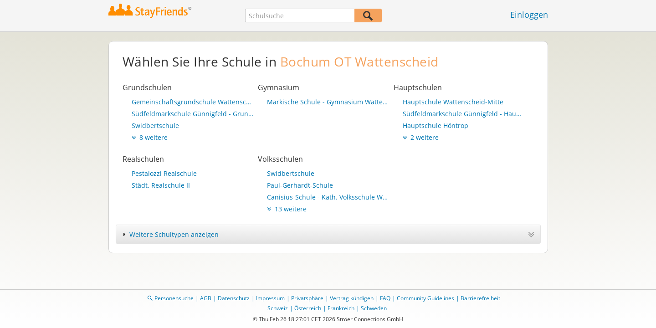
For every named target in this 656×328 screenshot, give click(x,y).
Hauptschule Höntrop (435, 125)
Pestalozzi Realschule (164, 173)
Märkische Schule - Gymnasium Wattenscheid (328, 101)
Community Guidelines (425, 298)
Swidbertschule (155, 125)
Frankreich (341, 308)
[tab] (328, 234)
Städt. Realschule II (161, 185)
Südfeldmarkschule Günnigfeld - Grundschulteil (193, 113)
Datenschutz (234, 298)
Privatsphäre (307, 298)
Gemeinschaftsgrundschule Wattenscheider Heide (193, 101)
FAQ (385, 298)
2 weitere (421, 137)
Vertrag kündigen (352, 298)
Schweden (374, 308)
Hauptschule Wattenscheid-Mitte (453, 101)
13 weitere (287, 209)
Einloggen (529, 14)
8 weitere (150, 137)
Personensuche (174, 298)
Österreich (307, 308)
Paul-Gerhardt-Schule (300, 185)
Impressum (270, 298)
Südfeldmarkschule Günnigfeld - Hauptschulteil (464, 113)
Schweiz (277, 308)
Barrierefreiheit (480, 298)
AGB (205, 298)
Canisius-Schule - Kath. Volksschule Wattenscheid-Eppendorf (328, 197)
